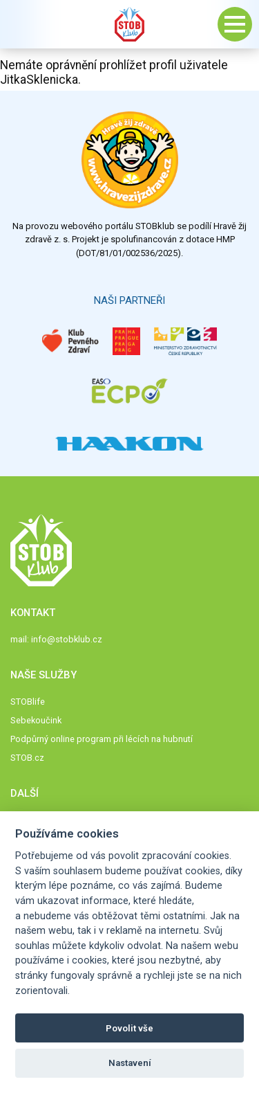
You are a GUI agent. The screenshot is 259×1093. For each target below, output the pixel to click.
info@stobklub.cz (66, 639)
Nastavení (129, 1063)
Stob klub (129, 24)
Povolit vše (129, 1028)
